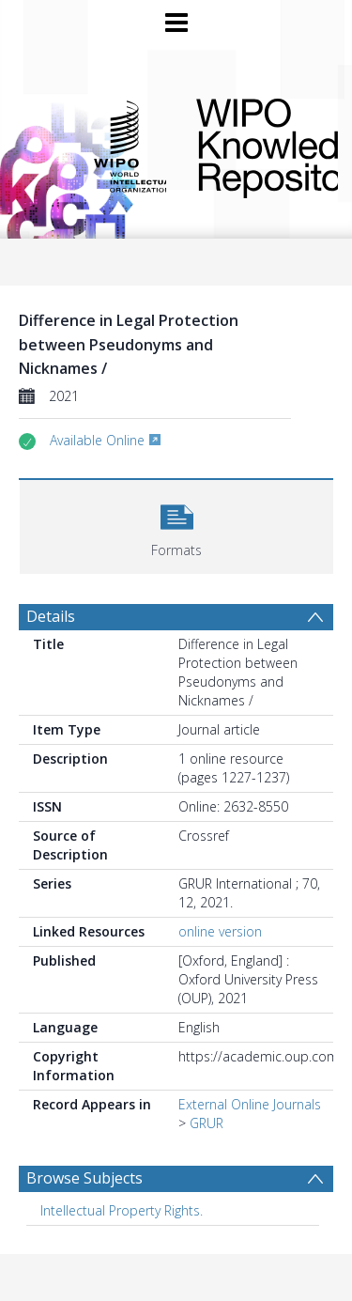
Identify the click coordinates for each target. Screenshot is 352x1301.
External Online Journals (249, 1104)
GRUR (206, 1123)
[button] (176, 524)
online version (220, 931)
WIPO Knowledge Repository (252, 145)
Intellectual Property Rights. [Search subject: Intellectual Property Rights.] (121, 1210)
